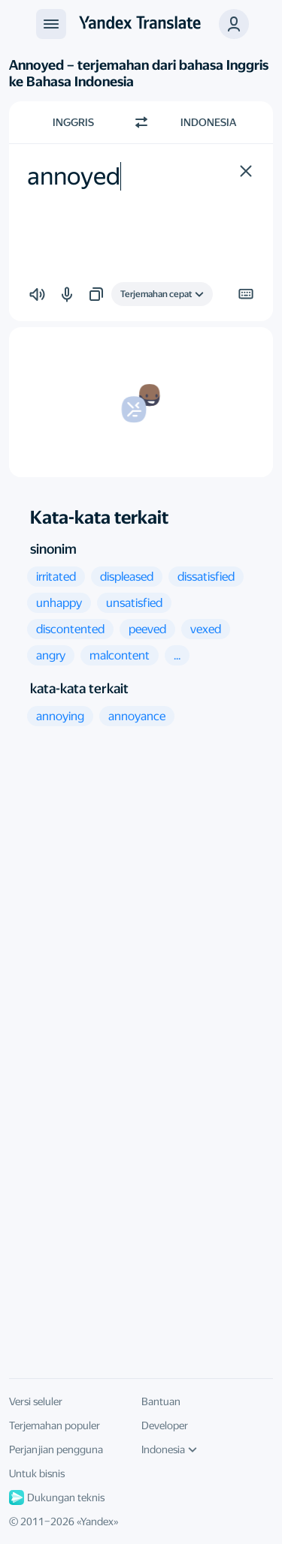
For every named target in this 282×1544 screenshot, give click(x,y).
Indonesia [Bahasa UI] (169, 1449)
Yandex (97, 1521)
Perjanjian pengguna (56, 1449)
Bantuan (160, 1401)
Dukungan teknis (57, 1497)
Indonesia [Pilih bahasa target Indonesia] (208, 122)
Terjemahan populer (54, 1425)
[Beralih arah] (141, 122)
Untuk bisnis (37, 1473)
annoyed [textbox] (73, 176)
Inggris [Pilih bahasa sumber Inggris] (73, 122)
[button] (234, 24)
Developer (164, 1425)
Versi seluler (35, 1401)
